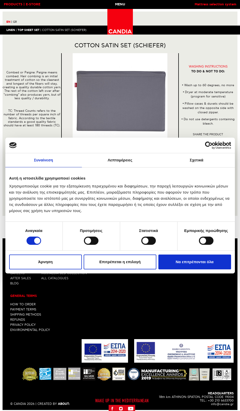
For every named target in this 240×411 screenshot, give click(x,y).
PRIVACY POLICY (23, 325)
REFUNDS (17, 319)
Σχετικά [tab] (196, 160)
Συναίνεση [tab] (43, 160)
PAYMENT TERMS (23, 309)
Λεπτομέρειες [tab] (120, 160)
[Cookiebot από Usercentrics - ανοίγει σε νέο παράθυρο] (208, 145)
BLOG (14, 283)
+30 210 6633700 (221, 401)
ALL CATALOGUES (54, 278)
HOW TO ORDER (23, 304)
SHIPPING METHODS (25, 314)
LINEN (10, 30)
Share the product (208, 134)
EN (9, 22)
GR (15, 22)
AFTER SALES (20, 278)
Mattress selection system (215, 4)
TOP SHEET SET (29, 30)
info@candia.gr (222, 404)
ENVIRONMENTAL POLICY (30, 330)
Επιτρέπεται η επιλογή (120, 262)
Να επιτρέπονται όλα (195, 262)
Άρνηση (45, 262)
